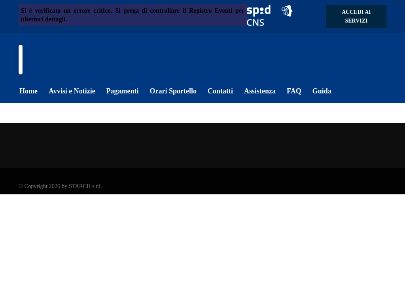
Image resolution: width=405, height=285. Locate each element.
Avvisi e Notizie (72, 91)
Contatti (220, 91)
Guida (321, 91)
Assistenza (260, 91)
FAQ (294, 91)
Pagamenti (122, 91)
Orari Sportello (173, 91)
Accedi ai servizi (356, 16)
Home (28, 91)
